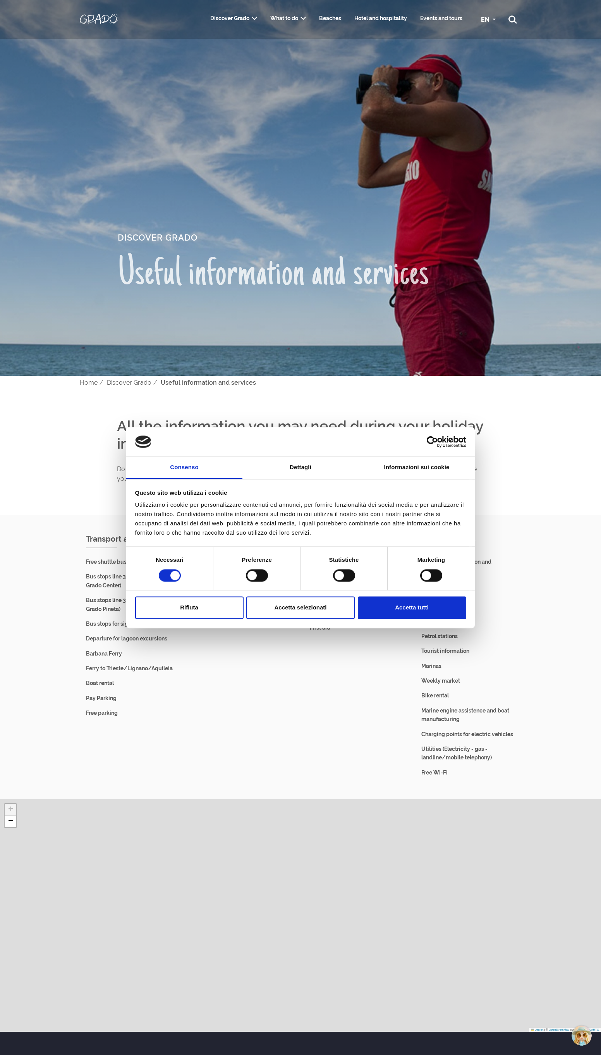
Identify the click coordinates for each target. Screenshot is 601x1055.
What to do (284, 18)
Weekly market (440, 681)
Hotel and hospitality (380, 18)
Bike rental (435, 695)
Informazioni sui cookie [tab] (417, 467)
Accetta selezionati (300, 607)
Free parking (102, 713)
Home (89, 382)
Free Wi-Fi (434, 772)
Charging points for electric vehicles (467, 734)
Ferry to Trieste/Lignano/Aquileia (129, 668)
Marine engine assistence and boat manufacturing (465, 714)
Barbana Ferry (104, 654)
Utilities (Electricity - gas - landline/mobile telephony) (456, 753)
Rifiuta (189, 607)
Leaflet (537, 1029)
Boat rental (100, 683)
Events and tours (441, 18)
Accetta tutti (412, 607)
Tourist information (445, 651)
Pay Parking (101, 698)
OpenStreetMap (559, 1029)
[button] (10, 810)
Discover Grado (229, 18)
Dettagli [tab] (300, 467)
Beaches (330, 18)
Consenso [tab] (184, 467)
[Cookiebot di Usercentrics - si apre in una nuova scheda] (432, 441)
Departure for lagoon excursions (126, 638)
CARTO (594, 1029)
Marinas (431, 666)
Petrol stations (439, 636)
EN (486, 19)
